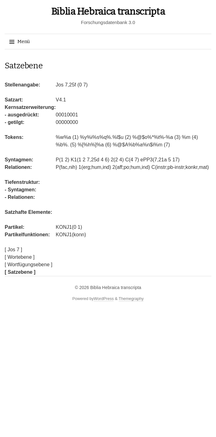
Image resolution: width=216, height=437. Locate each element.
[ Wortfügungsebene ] (28, 264)
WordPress (104, 298)
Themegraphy (131, 298)
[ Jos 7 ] (13, 249)
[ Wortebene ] (20, 257)
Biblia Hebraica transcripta (108, 11)
